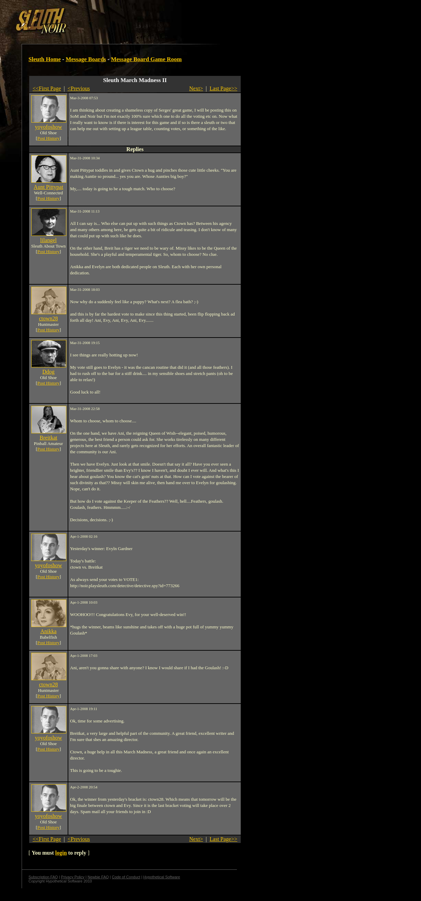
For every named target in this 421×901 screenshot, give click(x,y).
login (61, 853)
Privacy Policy (72, 877)
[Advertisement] (119, 18)
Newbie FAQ (98, 877)
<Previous (79, 88)
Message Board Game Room (146, 59)
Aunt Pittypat (48, 187)
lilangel (48, 240)
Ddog (48, 372)
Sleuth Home (45, 59)
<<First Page (47, 88)
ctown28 (48, 318)
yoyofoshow (48, 127)
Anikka (48, 631)
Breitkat (48, 438)
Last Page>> (223, 88)
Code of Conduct (126, 877)
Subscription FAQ (43, 877)
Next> (196, 88)
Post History (48, 138)
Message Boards (86, 59)
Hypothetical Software (161, 877)
